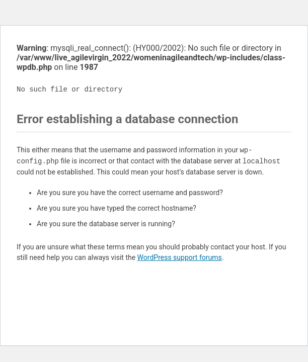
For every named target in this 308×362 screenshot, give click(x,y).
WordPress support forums (179, 257)
